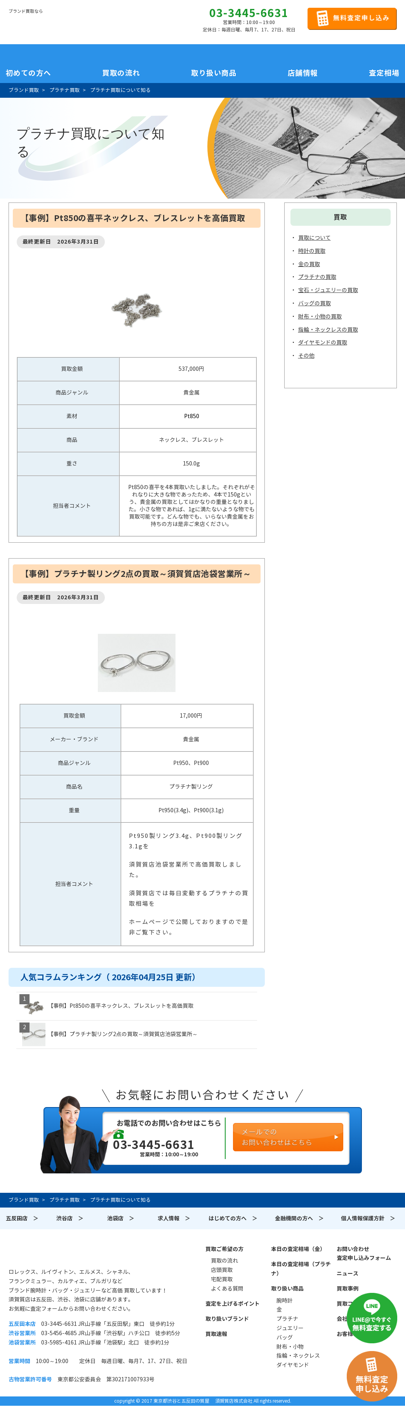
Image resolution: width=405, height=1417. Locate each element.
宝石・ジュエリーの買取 (328, 290)
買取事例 (347, 1288)
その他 (306, 355)
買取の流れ (121, 73)
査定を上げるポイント (232, 1303)
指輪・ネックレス (298, 1355)
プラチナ (287, 1318)
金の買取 (309, 264)
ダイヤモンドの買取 (322, 342)
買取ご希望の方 (224, 1249)
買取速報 (216, 1333)
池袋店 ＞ (120, 1218)
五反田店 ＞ (22, 1218)
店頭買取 (222, 1269)
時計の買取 (311, 250)
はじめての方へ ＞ (233, 1218)
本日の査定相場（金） (298, 1249)
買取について (314, 237)
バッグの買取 (314, 303)
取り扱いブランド (227, 1318)
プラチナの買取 (317, 276)
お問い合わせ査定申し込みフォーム (364, 1254)
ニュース (347, 1273)
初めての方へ (28, 73)
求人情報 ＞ (174, 1218)
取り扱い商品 (287, 1288)
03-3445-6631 (249, 13)
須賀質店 (48, 1253)
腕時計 (284, 1300)
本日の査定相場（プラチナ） (301, 1269)
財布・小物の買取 (320, 316)
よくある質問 (227, 1288)
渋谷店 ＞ (69, 1218)
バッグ (284, 1337)
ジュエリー (290, 1328)
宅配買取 (222, 1279)
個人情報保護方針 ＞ (368, 1218)
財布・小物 (290, 1346)
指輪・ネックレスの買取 (328, 329)
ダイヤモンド (292, 1365)
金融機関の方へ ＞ (299, 1218)
